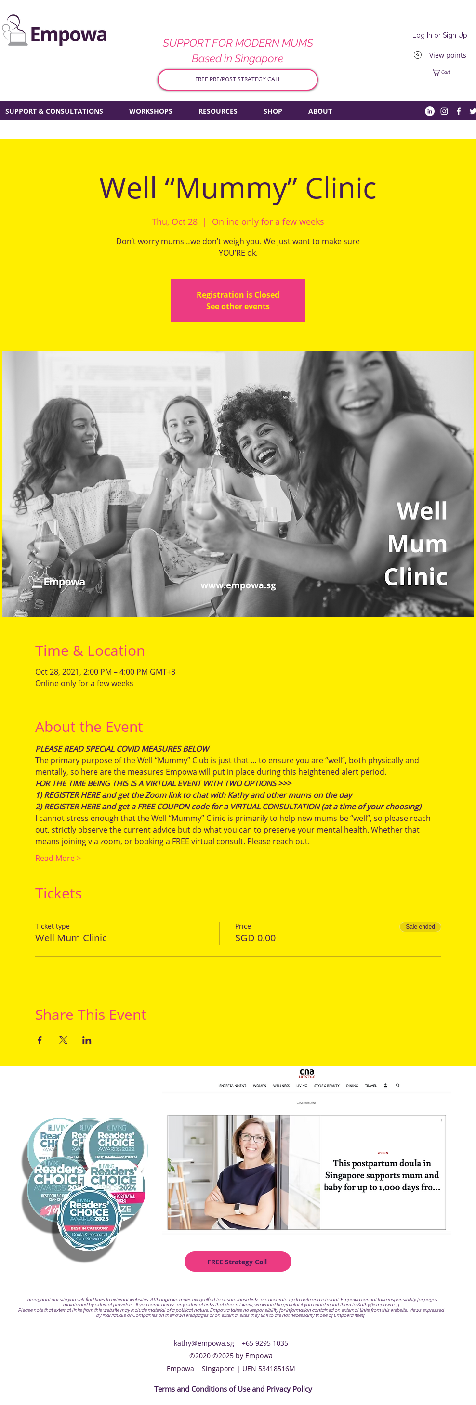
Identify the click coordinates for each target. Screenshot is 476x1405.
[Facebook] (458, 111)
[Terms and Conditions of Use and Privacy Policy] (233, 1389)
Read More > (58, 858)
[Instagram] (444, 111)
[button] (451, 72)
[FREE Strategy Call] (238, 1261)
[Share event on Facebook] (39, 1040)
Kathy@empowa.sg (378, 1304)
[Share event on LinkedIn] (87, 1040)
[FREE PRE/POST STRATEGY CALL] (238, 80)
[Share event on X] (63, 1040)
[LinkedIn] (430, 111)
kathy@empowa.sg (204, 1343)
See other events (238, 306)
